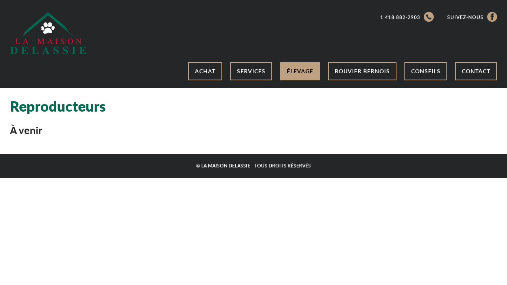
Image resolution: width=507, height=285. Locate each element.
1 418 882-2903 (407, 17)
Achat (205, 71)
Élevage (300, 71)
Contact (476, 71)
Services (251, 71)
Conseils (425, 71)
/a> (48, 33)
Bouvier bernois (362, 71)
